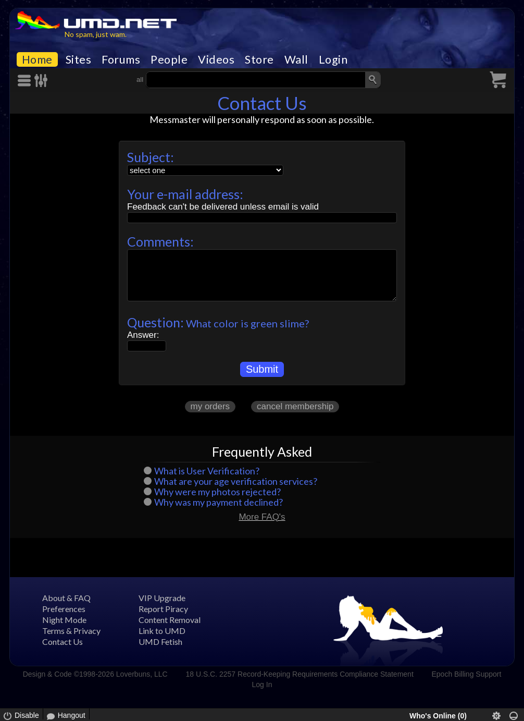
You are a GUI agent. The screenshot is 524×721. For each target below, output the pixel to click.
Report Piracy (163, 609)
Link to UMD (162, 631)
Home (37, 59)
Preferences (63, 609)
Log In (262, 684)
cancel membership (295, 406)
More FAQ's (262, 517)
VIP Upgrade (162, 598)
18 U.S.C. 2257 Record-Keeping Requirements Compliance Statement (299, 674)
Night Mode (64, 620)
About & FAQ (66, 598)
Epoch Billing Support (467, 674)
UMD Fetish (160, 641)
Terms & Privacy (71, 631)
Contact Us (62, 641)
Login (333, 59)
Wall (296, 59)
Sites (79, 59)
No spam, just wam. (96, 34)
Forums (121, 59)
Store (259, 59)
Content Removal (170, 620)
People (169, 59)
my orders (210, 406)
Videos (216, 59)
